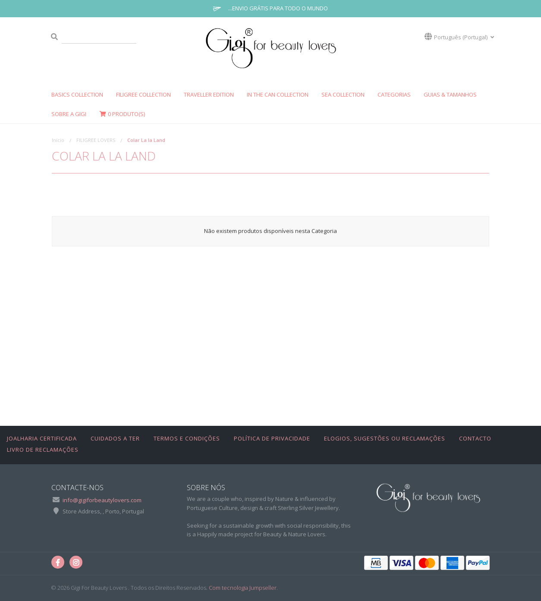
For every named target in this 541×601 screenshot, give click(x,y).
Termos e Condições (187, 438)
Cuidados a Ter (115, 438)
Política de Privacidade (272, 438)
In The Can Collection (277, 94)
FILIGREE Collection (143, 94)
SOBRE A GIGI (68, 114)
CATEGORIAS (394, 94)
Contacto (475, 438)
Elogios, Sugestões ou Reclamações (384, 438)
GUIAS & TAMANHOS (450, 94)
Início (58, 140)
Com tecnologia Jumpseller (243, 588)
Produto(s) (122, 114)
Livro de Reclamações (43, 449)
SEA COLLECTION (343, 94)
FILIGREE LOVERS (95, 140)
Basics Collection (77, 94)
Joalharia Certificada (42, 438)
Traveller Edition (209, 94)
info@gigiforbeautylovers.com (102, 500)
